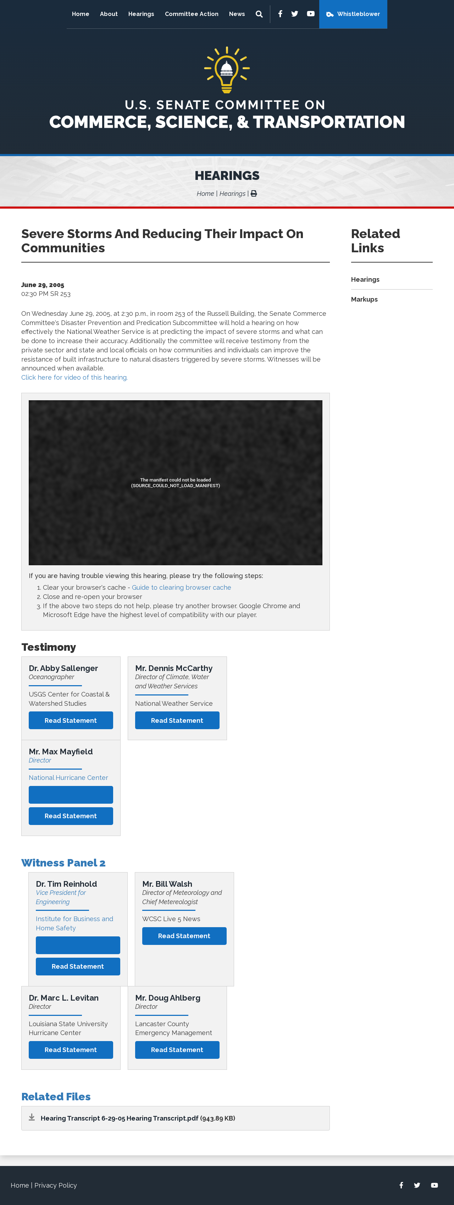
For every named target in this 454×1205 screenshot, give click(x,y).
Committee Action (191, 14)
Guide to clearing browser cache (181, 587)
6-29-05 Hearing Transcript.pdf (150, 1118)
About (109, 14)
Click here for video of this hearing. (74, 377)
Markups (364, 299)
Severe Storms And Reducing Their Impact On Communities (162, 240)
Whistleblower (358, 14)
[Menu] (260, 14)
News (237, 14)
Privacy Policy (55, 1185)
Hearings (141, 14)
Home (80, 14)
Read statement (71, 720)
